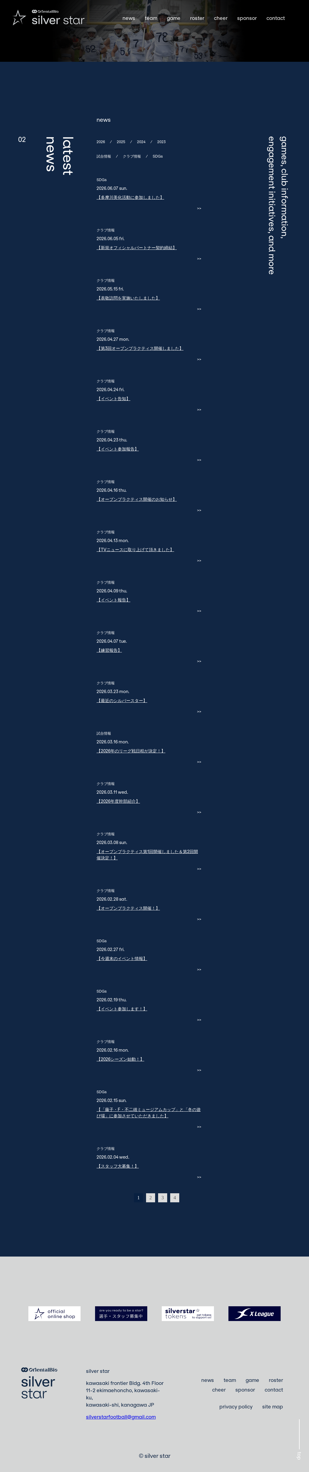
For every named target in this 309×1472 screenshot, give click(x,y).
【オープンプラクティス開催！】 (128, 908)
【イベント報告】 (113, 600)
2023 (161, 141)
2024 (141, 141)
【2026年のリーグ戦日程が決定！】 (131, 751)
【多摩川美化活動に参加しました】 (130, 197)
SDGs (158, 156)
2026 (101, 141)
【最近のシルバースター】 (122, 700)
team (151, 18)
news (129, 18)
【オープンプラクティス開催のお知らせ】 (137, 499)
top (299, 1456)
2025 (121, 141)
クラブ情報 (132, 156)
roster (197, 18)
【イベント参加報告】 (118, 449)
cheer (221, 18)
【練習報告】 (109, 650)
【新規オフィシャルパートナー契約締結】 (137, 247)
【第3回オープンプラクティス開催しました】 (140, 348)
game (173, 18)
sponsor (247, 18)
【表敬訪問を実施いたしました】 (128, 298)
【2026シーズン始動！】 (120, 1059)
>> (199, 208)
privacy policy (236, 1406)
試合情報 (104, 156)
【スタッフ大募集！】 (118, 1166)
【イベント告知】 (113, 398)
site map (272, 1406)
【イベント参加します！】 (122, 1009)
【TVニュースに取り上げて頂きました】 (135, 549)
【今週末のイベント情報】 (122, 958)
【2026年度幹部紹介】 (118, 801)
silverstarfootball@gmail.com (121, 1417)
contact (275, 18)
